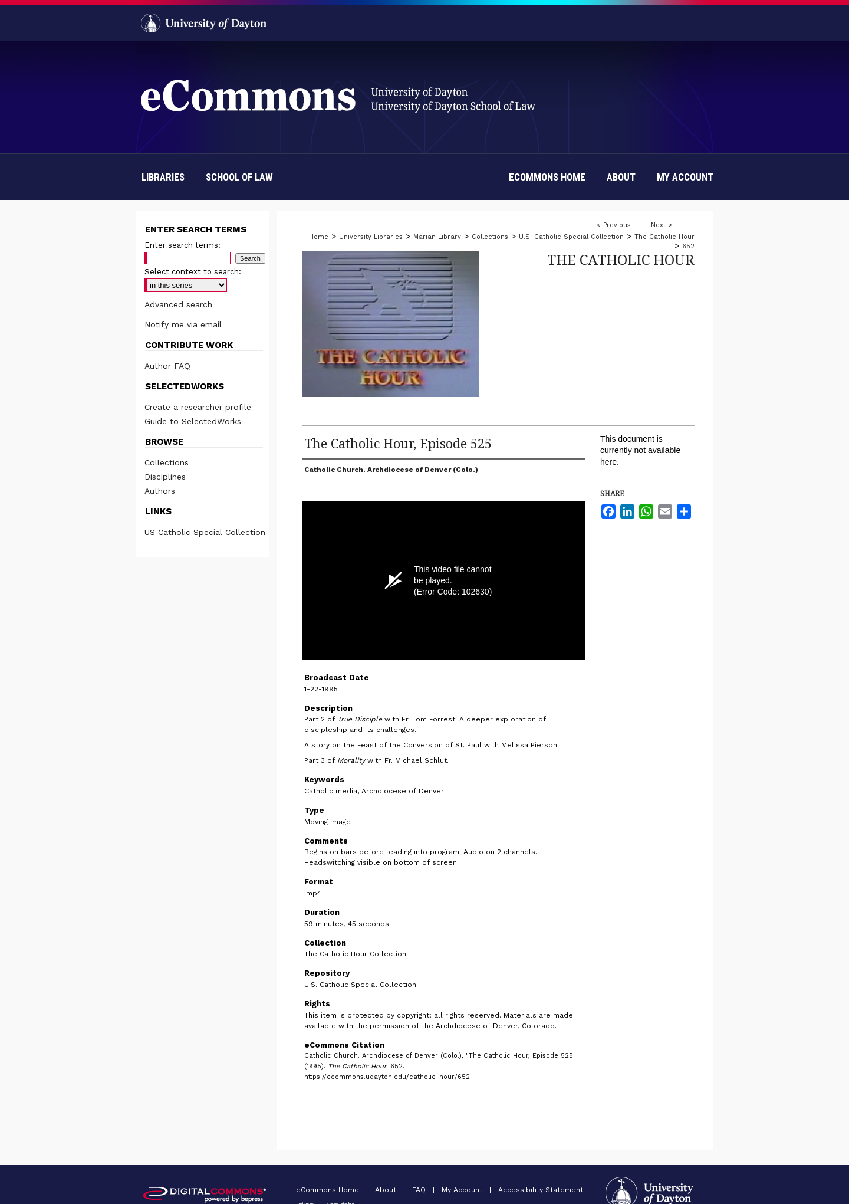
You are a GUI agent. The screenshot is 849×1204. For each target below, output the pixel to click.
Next (658, 225)
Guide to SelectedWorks (192, 421)
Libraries (163, 177)
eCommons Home (328, 1190)
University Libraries (371, 237)
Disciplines (165, 476)
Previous (617, 225)
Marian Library (437, 237)
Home (318, 237)
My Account (463, 1190)
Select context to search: (192, 271)
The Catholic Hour (664, 237)
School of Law (239, 177)
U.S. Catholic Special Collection (571, 237)
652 (688, 246)
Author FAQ (167, 365)
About (387, 1190)
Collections (490, 237)
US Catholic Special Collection (204, 532)
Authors (159, 491)
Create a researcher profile (197, 407)
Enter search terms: (182, 245)
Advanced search (178, 304)
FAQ (420, 1190)
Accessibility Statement (540, 1190)
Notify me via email (183, 324)
